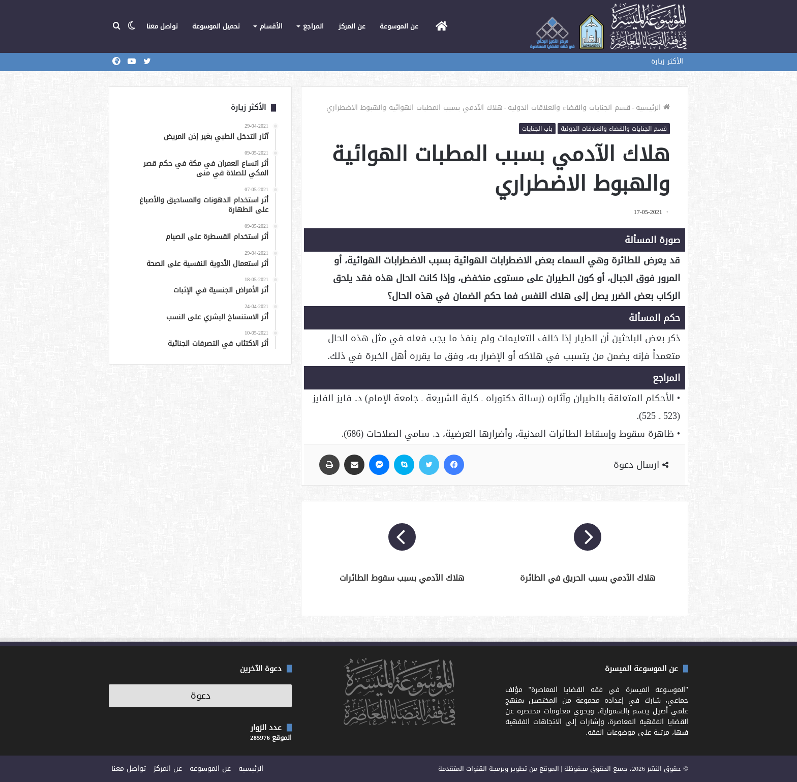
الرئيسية (653, 107)
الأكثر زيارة (667, 61)
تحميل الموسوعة (216, 26)
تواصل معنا (162, 26)
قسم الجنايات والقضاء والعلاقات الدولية (569, 107)
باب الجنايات (537, 128)
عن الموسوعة (399, 26)
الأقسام (271, 26)
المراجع (313, 26)
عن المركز (352, 26)
